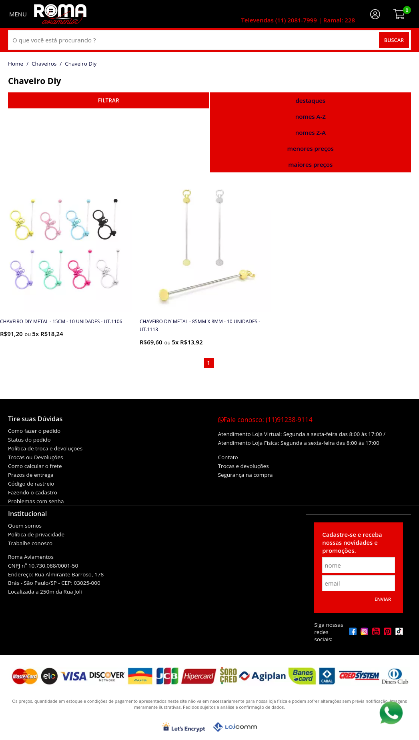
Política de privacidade (36, 534)
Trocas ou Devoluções (35, 457)
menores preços (310, 148)
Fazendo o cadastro (32, 492)
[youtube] (376, 632)
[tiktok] (399, 632)
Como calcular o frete (35, 466)
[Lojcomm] (235, 727)
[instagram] (364, 632)
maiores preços (310, 164)
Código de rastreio (31, 483)
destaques (310, 100)
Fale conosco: (265, 419)
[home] (60, 14)
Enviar (383, 599)
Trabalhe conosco (30, 543)
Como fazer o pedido (34, 430)
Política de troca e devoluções (45, 448)
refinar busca (108, 100)
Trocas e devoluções (243, 466)
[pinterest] (387, 632)
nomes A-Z (310, 116)
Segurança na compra (245, 474)
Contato (228, 457)
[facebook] (353, 632)
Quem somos (25, 525)
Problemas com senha (36, 501)
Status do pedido (29, 439)
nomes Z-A (310, 132)
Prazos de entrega (30, 474)
